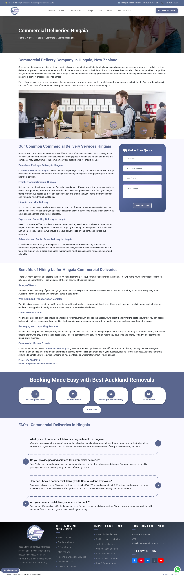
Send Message (142, 205)
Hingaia (39, 38)
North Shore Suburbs (105, 544)
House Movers (64, 537)
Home (21, 38)
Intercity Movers (65, 561)
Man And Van (64, 552)
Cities (29, 38)
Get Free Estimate (166, 11)
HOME (51, 10)
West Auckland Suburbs (107, 549)
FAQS (90, 10)
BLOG (110, 10)
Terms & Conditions (169, 574)
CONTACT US (124, 10)
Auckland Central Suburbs (108, 539)
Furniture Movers (66, 542)
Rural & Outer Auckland (106, 563)
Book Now (92, 409)
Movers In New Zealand (107, 534)
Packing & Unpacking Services (72, 557)
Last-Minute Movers (67, 566)
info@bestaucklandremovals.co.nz (41, 363)
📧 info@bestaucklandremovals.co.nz (138, 3)
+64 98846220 (33, 360)
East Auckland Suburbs (106, 553)
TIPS (100, 10)
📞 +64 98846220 (170, 3)
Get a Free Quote (11, 570)
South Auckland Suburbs (107, 558)
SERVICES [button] (76, 10)
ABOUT (63, 10)
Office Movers (64, 547)
